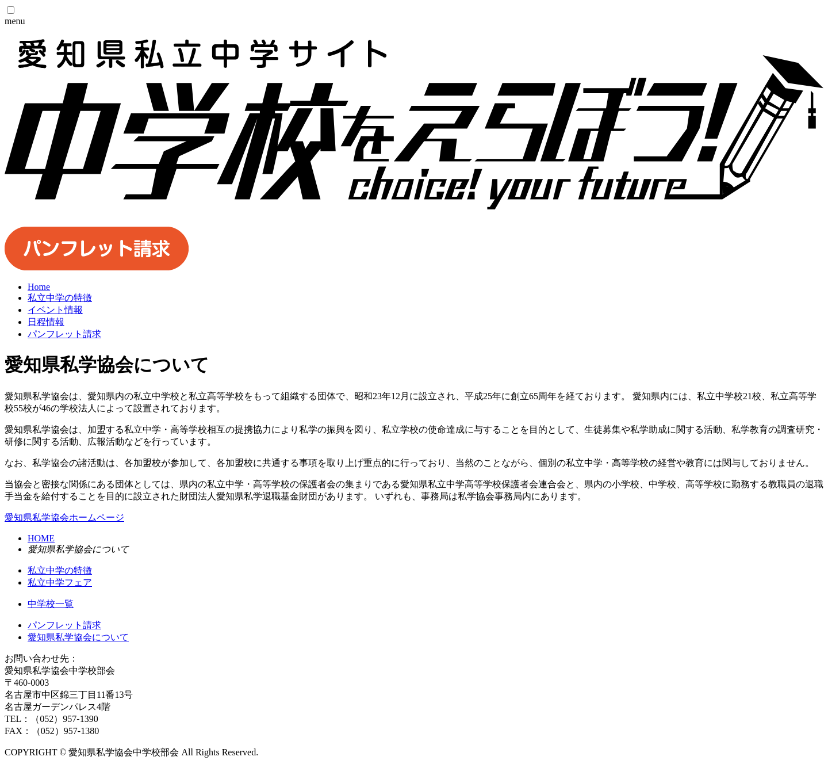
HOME (41, 538)
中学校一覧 (51, 604)
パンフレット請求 (64, 625)
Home (39, 287)
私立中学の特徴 (60, 570)
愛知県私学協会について (78, 637)
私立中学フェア (60, 582)
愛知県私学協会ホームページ (64, 517)
